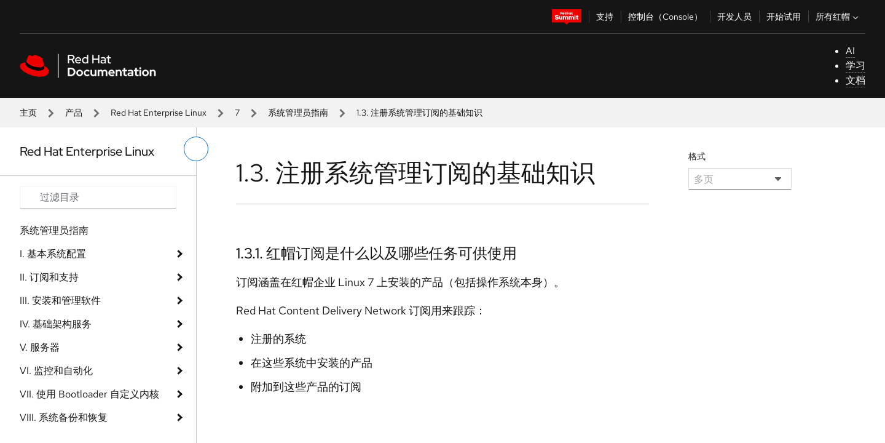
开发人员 (734, 16)
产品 (73, 112)
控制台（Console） (665, 16)
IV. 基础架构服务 (56, 323)
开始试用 (783, 16)
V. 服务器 (40, 347)
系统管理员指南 (298, 112)
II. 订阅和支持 (49, 277)
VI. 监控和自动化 (56, 370)
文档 (855, 80)
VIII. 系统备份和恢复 (64, 417)
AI (850, 50)
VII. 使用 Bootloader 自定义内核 (89, 394)
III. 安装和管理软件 (60, 300)
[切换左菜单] (196, 149)
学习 (855, 65)
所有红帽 (838, 16)
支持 (604, 16)
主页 (28, 112)
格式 (697, 156)
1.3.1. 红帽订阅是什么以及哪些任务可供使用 (376, 253)
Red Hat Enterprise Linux (158, 112)
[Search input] (98, 197)
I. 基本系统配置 (53, 253)
